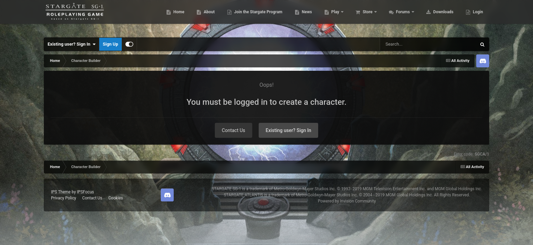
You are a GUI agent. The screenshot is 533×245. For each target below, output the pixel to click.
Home (175, 17)
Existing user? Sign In (72, 44)
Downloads (439, 17)
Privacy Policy (63, 198)
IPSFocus (85, 192)
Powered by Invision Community (347, 201)
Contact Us (233, 130)
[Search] (411, 44)
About (205, 17)
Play (332, 17)
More (474, 17)
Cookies (115, 198)
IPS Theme (61, 192)
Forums (400, 17)
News (303, 17)
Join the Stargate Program (254, 17)
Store (364, 17)
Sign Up (110, 44)
